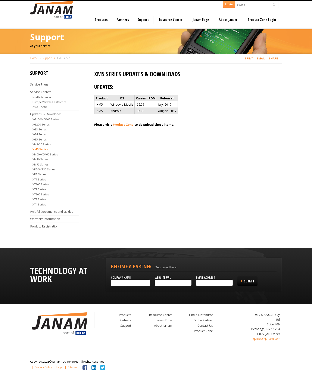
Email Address (205, 277)
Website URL (163, 277)
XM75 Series (40, 164)
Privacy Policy (43, 367)
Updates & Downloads (46, 114)
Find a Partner (203, 320)
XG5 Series (39, 139)
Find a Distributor (201, 315)
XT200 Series (40, 194)
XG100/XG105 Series (45, 119)
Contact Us (205, 325)
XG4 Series (39, 134)
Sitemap (73, 367)
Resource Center (170, 19)
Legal (59, 367)
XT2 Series (39, 189)
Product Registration (44, 226)
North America (41, 97)
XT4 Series (39, 204)
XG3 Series (39, 129)
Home (34, 58)
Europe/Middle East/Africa (49, 102)
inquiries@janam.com (266, 339)
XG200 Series (41, 124)
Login (229, 4)
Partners (122, 19)
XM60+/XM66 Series (45, 154)
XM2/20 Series (41, 144)
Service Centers (41, 92)
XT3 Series (39, 199)
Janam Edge (201, 19)
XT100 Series (40, 184)
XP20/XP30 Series (43, 169)
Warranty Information (45, 219)
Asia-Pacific (39, 107)
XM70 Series (40, 159)
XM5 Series (63, 58)
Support (143, 19)
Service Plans (39, 84)
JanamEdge (164, 320)
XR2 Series (39, 174)
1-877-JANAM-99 (268, 334)
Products (101, 19)
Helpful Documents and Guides (51, 212)
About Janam (228, 19)
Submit (249, 281)
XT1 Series (39, 179)
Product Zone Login (262, 19)
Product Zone (123, 125)
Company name (121, 277)
